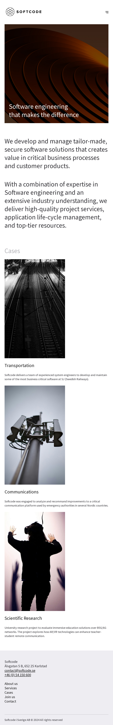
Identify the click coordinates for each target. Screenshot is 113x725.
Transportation (19, 365)
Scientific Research (23, 618)
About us (11, 683)
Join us (10, 697)
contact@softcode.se (20, 670)
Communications (22, 492)
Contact (10, 701)
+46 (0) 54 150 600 (18, 675)
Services (11, 688)
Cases (9, 692)
